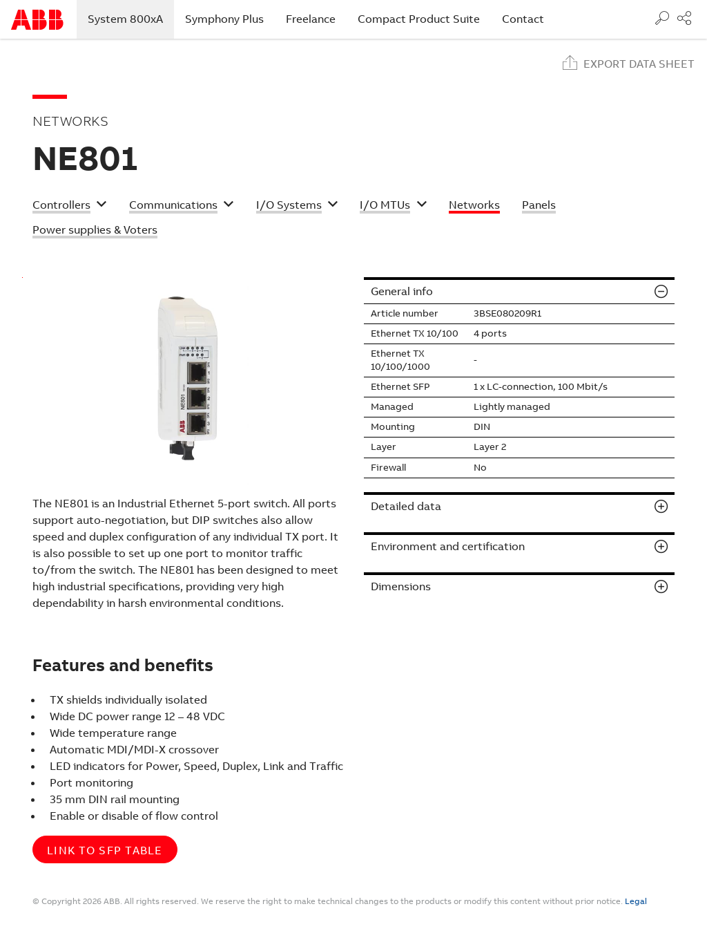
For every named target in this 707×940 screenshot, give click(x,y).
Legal (636, 901)
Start (37, 20)
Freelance (311, 19)
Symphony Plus (224, 19)
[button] (69, 206)
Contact (523, 19)
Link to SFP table (105, 850)
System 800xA (131, 18)
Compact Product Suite (419, 19)
